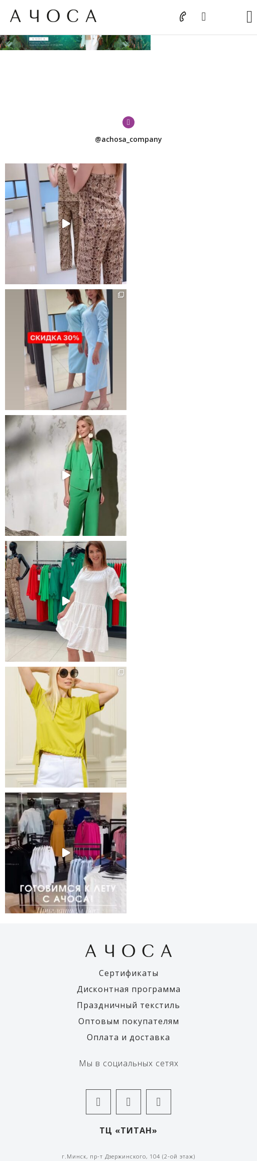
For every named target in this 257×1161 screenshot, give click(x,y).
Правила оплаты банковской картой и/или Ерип (128, 1045)
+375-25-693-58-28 (128, 804)
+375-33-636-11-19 (128, 975)
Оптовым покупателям (128, 643)
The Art (163, 1140)
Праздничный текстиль (128, 627)
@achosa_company (128, 139)
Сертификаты (129, 595)
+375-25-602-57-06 (128, 885)
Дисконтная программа (129, 611)
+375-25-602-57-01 (128, 984)
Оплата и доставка (128, 659)
